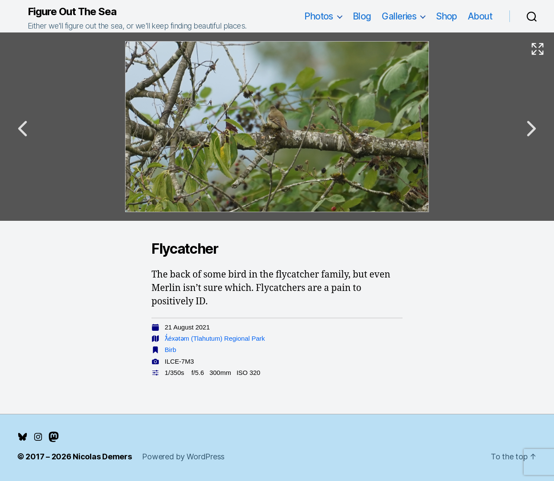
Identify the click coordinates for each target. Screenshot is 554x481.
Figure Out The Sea (72, 11)
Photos (318, 16)
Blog (362, 16)
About (480, 16)
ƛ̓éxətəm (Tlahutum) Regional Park (215, 338)
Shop (446, 16)
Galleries (399, 16)
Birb (171, 349)
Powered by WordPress (183, 456)
